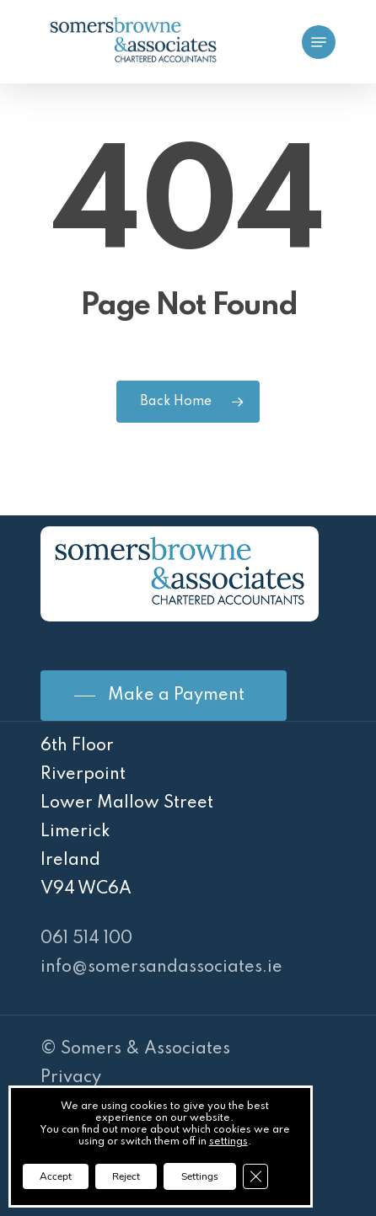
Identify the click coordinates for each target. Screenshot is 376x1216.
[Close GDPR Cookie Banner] (255, 1176)
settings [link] (228, 1142)
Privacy (70, 1077)
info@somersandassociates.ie (161, 967)
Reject (126, 1176)
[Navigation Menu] (319, 42)
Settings (199, 1176)
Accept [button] (56, 1176)
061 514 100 (86, 939)
